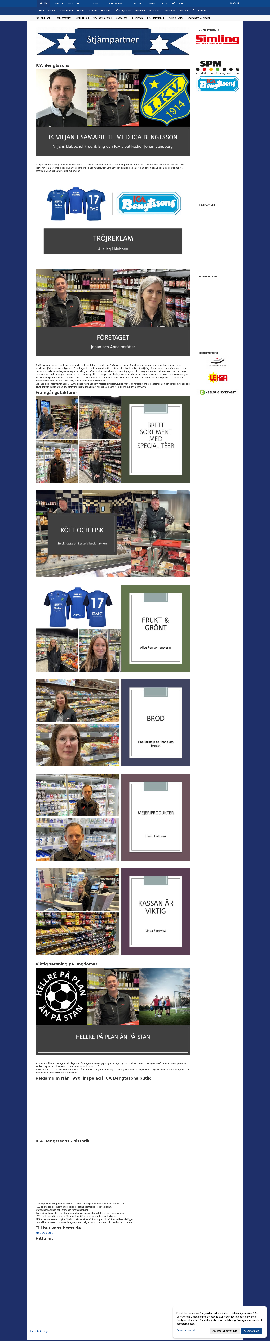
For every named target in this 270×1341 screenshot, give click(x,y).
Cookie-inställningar (39, 1331)
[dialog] (220, 1322)
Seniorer (57, 3)
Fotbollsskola (113, 3)
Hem (43, 3)
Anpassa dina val (185, 1330)
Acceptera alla (251, 1331)
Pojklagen (93, 3)
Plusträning (135, 3)
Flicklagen (75, 3)
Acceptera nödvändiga (224, 1331)
